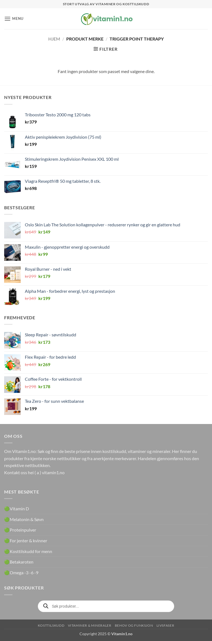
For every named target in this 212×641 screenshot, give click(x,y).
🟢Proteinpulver (20, 529)
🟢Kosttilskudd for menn (28, 551)
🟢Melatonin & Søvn (24, 519)
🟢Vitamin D (16, 508)
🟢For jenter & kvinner (25, 540)
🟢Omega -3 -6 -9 (21, 572)
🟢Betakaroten (18, 561)
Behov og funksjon (134, 625)
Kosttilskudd (51, 625)
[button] (13, 18)
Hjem (54, 38)
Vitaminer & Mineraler (90, 625)
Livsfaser (165, 625)
